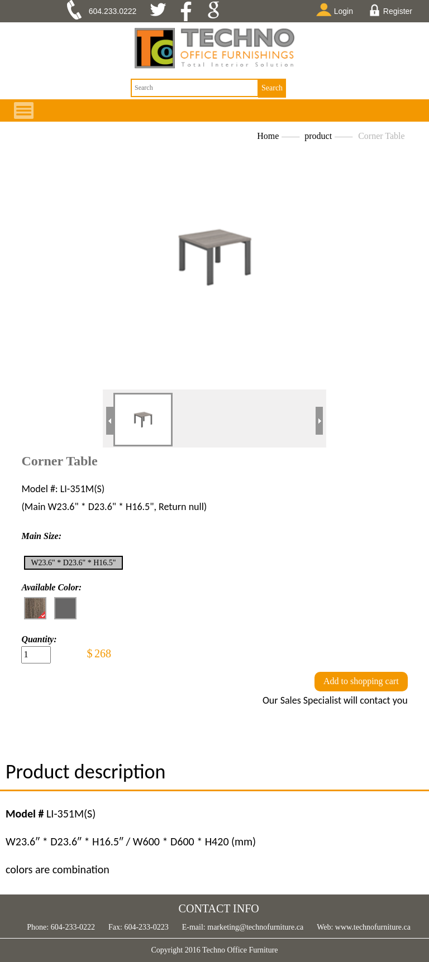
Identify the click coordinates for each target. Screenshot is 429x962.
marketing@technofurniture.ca (254, 927)
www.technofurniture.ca (372, 927)
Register (390, 10)
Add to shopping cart (361, 681)
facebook (189, 11)
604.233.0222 (113, 11)
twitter (162, 11)
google (217, 11)
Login (336, 9)
